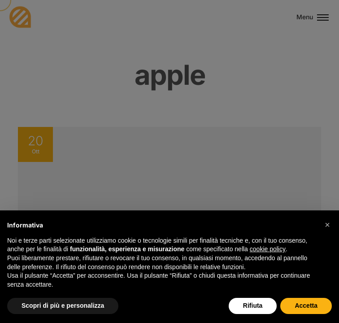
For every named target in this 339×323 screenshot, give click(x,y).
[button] (327, 225)
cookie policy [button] (268, 249)
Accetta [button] (306, 305)
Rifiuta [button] (253, 305)
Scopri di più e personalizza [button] (63, 305)
